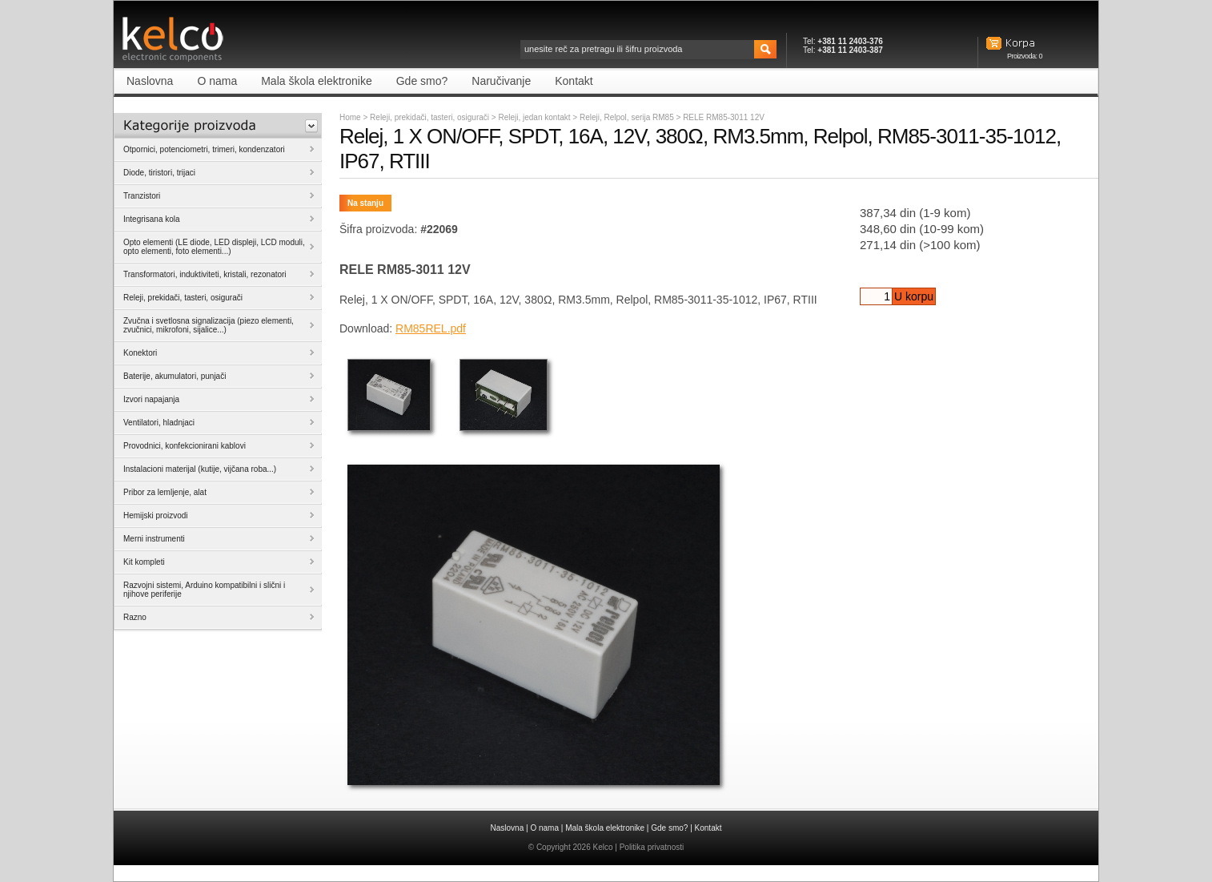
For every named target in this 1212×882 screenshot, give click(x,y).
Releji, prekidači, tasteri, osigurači (429, 117)
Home (350, 117)
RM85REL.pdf (430, 328)
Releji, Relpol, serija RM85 (628, 117)
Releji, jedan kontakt (535, 117)
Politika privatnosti (652, 847)
